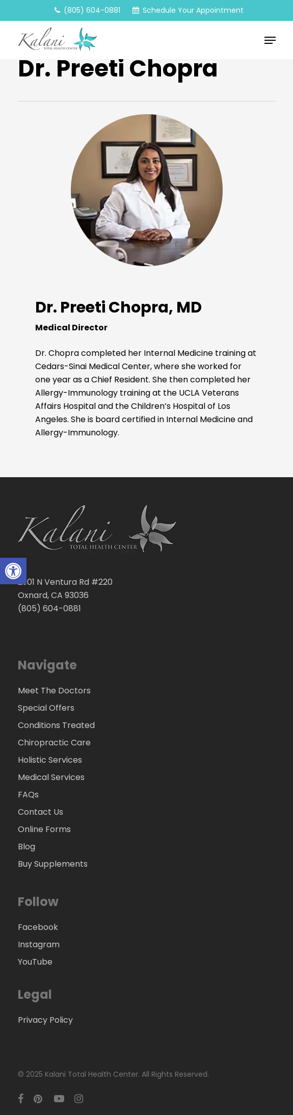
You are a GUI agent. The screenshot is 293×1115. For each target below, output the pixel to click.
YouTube (35, 962)
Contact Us (40, 812)
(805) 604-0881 (49, 608)
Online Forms (44, 829)
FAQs (28, 794)
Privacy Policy (45, 1020)
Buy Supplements (53, 864)
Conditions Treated (56, 725)
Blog (26, 846)
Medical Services (51, 777)
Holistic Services (50, 760)
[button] (270, 40)
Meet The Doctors (54, 690)
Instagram (39, 944)
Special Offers (46, 708)
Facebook (38, 927)
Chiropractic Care (54, 742)
